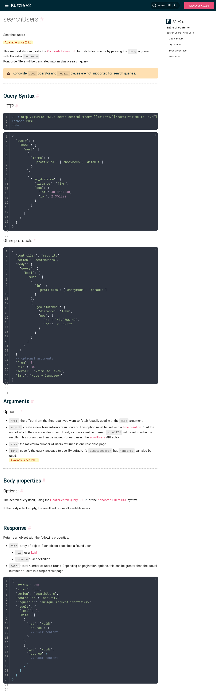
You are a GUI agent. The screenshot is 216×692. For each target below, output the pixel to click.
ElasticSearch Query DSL (67, 500)
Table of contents (178, 27)
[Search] (165, 5)
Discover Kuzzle (199, 5)
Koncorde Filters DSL (61, 51)
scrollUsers (97, 437)
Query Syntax (176, 38)
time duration (132, 427)
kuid (34, 552)
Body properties (177, 50)
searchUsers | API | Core (180, 32)
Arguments (175, 44)
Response (174, 56)
